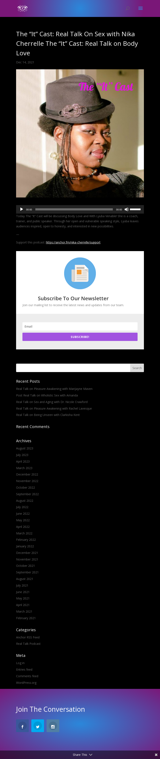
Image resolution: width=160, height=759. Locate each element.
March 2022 (24, 533)
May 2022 (23, 520)
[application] (80, 209)
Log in (20, 663)
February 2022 (26, 540)
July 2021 (22, 585)
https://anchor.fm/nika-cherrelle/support (73, 242)
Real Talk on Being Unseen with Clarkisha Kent (48, 415)
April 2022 (23, 527)
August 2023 (24, 448)
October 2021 (25, 566)
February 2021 (26, 618)
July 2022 (22, 507)
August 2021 (24, 579)
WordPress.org (26, 683)
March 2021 (24, 611)
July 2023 (22, 455)
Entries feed (24, 669)
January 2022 (25, 546)
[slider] (74, 209)
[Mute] (126, 209)
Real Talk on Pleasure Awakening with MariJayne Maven (54, 389)
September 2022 (27, 494)
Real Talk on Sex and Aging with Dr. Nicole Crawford (52, 402)
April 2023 (23, 461)
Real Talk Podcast (28, 644)
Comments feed (27, 676)
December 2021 (27, 553)
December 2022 (27, 474)
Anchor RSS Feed (28, 637)
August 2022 (24, 501)
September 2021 (27, 572)
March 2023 (24, 468)
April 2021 (23, 605)
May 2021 (23, 598)
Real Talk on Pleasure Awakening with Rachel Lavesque (54, 408)
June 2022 (23, 514)
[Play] (21, 209)
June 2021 (23, 592)
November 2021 (27, 559)
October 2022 (25, 487)
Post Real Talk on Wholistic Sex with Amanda (47, 395)
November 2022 (27, 481)
